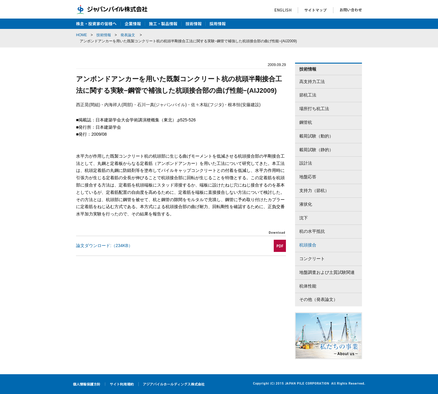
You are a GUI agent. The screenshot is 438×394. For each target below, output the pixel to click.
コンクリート (312, 258)
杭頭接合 (307, 244)
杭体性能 (307, 286)
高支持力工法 (312, 81)
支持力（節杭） (314, 190)
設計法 (305, 163)
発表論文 (127, 35)
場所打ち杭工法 (314, 108)
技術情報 (103, 35)
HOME (81, 35)
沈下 (303, 217)
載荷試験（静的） (316, 149)
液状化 (305, 204)
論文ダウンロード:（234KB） (104, 245)
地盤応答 (307, 176)
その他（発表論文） (318, 299)
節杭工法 (307, 94)
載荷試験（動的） (316, 136)
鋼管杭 (305, 122)
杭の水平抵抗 (312, 231)
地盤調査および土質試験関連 (327, 272)
